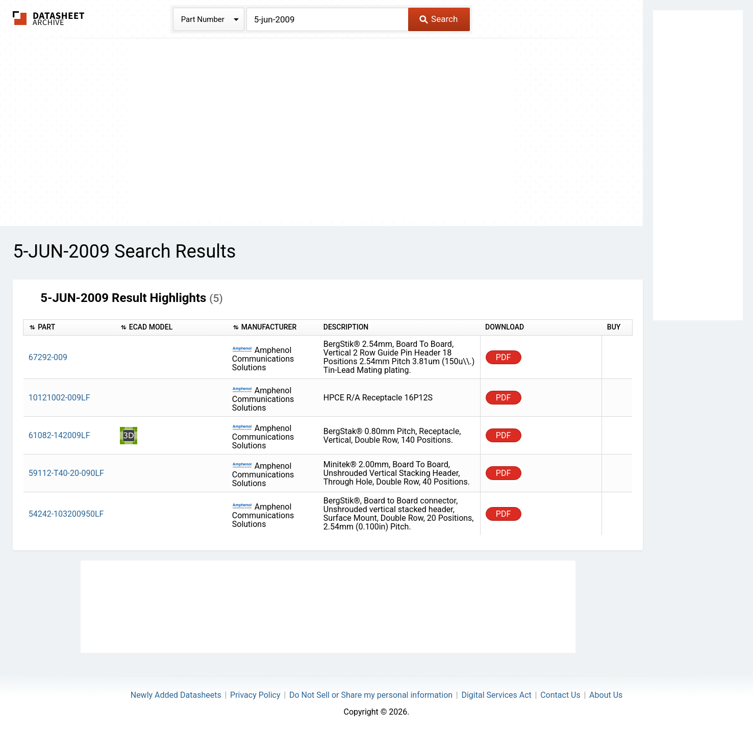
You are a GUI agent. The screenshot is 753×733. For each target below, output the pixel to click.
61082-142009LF (59, 435)
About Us (605, 695)
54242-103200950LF (66, 514)
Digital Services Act (496, 695)
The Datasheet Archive (49, 18)
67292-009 (48, 357)
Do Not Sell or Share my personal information (371, 695)
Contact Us (560, 695)
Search (438, 19)
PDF (503, 357)
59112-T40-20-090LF (66, 473)
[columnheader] (69, 328)
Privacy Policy (255, 695)
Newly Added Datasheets (176, 695)
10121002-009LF (59, 397)
